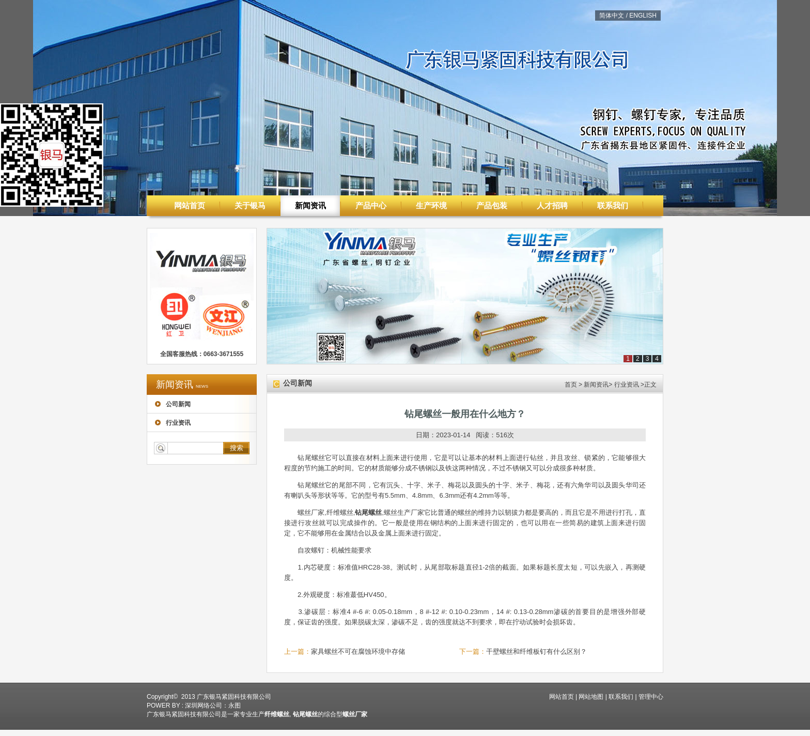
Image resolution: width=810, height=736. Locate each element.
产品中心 (370, 205)
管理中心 (650, 696)
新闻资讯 (310, 205)
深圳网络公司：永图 (213, 705)
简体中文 (611, 15)
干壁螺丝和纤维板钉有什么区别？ (536, 651)
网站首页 (189, 205)
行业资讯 (173, 422)
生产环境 (431, 205)
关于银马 (250, 205)
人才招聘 (552, 205)
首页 (571, 384)
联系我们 (612, 205)
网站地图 (591, 696)
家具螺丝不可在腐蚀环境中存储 (358, 651)
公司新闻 (173, 404)
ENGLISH (643, 15)
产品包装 (491, 205)
